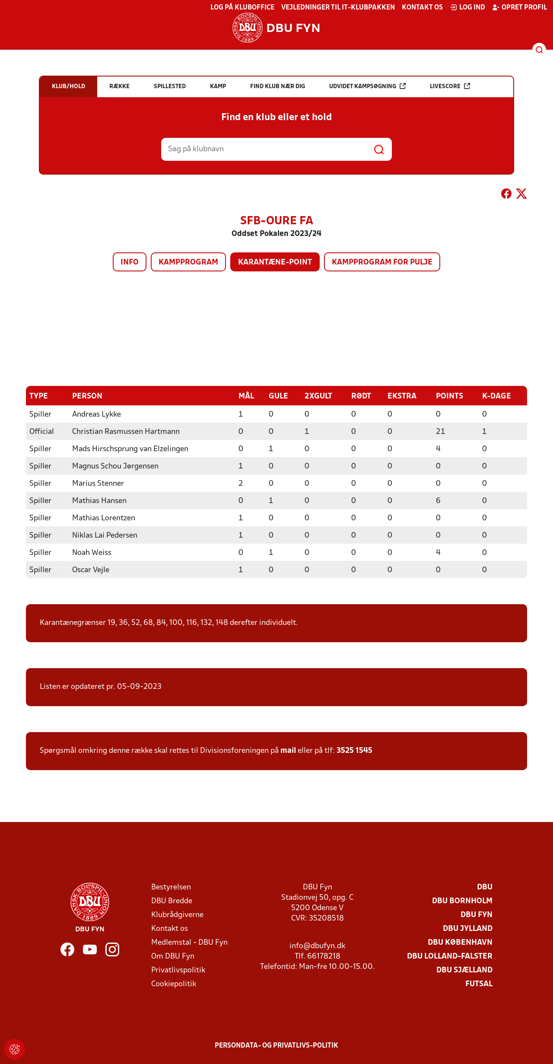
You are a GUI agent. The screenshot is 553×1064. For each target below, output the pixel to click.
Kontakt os (422, 8)
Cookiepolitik (173, 984)
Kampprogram (188, 262)
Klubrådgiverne (177, 914)
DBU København (460, 942)
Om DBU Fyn (172, 956)
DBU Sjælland (464, 970)
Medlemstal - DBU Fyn (189, 942)
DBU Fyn (477, 914)
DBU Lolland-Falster (450, 956)
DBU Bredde (171, 901)
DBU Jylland (468, 928)
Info (130, 262)
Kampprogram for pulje (382, 262)
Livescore (450, 86)
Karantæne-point (275, 262)
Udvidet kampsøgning (367, 86)
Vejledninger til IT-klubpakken (338, 8)
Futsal (479, 984)
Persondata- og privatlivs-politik (276, 1045)
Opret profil (519, 7)
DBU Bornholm (462, 901)
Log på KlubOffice (242, 8)
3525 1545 (354, 750)
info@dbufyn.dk (317, 945)
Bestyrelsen (171, 887)
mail (288, 750)
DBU (485, 887)
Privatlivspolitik (178, 970)
